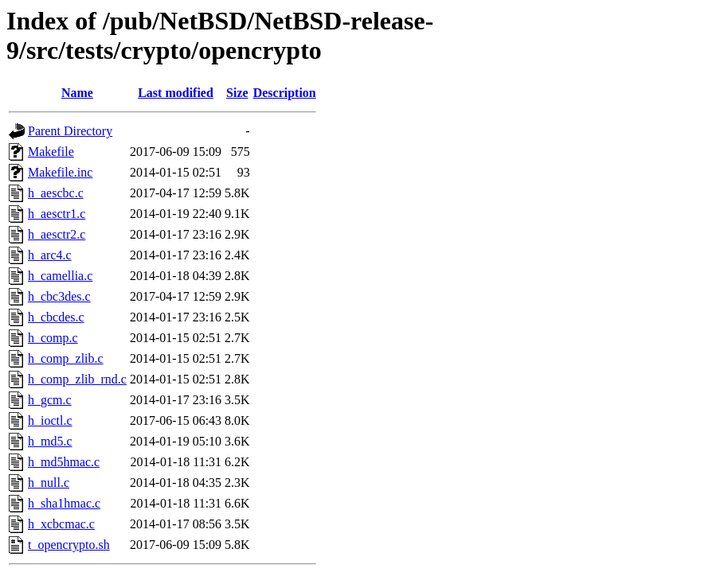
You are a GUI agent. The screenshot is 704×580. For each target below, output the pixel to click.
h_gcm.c (50, 400)
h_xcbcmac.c (61, 524)
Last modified (175, 92)
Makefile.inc (60, 172)
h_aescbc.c (56, 193)
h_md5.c (50, 441)
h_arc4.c (50, 255)
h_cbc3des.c (59, 296)
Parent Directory (70, 131)
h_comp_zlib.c (66, 358)
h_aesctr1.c (56, 213)
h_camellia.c (60, 275)
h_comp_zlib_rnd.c (77, 379)
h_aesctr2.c (56, 234)
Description (284, 92)
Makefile (51, 151)
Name (77, 92)
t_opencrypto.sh (69, 544)
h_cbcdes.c (56, 317)
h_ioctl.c (50, 420)
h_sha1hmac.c (64, 503)
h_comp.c (53, 337)
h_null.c (48, 482)
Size (237, 92)
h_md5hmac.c (64, 462)
